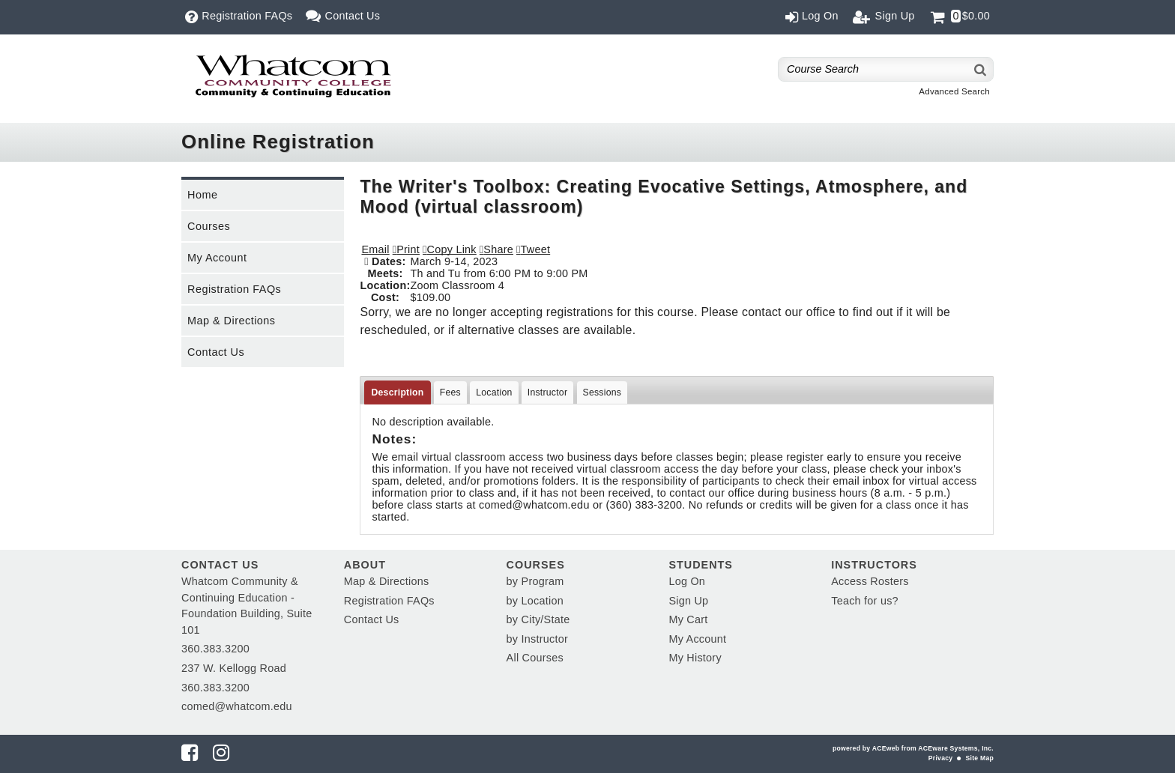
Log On (686, 581)
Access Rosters (869, 581)
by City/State (538, 619)
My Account (217, 258)
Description (397, 392)
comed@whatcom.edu (236, 706)
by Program (535, 581)
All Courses (535, 658)
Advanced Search (954, 91)
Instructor (548, 392)
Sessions (602, 392)
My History (694, 658)
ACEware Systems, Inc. (956, 748)
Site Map (980, 758)
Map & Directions (231, 321)
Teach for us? (864, 601)
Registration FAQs (234, 289)
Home (202, 195)
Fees (450, 392)
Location (494, 392)
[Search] (981, 69)
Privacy (940, 758)
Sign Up (688, 601)
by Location (535, 601)
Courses (208, 226)
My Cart (687, 619)
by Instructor (537, 639)
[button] (496, 249)
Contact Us (215, 352)
